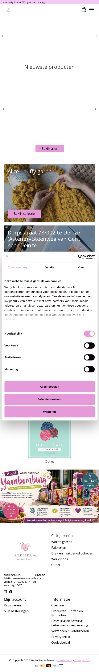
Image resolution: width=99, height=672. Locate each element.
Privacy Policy (82, 660)
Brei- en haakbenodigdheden (72, 553)
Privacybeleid (60, 637)
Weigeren (49, 411)
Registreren (12, 605)
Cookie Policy (64, 660)
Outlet (49, 461)
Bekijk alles (50, 148)
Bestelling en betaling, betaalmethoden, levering (69, 623)
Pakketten (58, 547)
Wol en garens (61, 542)
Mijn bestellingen (16, 611)
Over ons (57, 605)
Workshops (59, 559)
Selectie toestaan (49, 399)
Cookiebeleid (60, 642)
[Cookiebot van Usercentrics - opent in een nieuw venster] (78, 256)
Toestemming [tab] (17, 267)
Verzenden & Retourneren (70, 631)
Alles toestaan (49, 386)
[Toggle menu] (91, 9)
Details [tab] (49, 267)
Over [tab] (81, 267)
